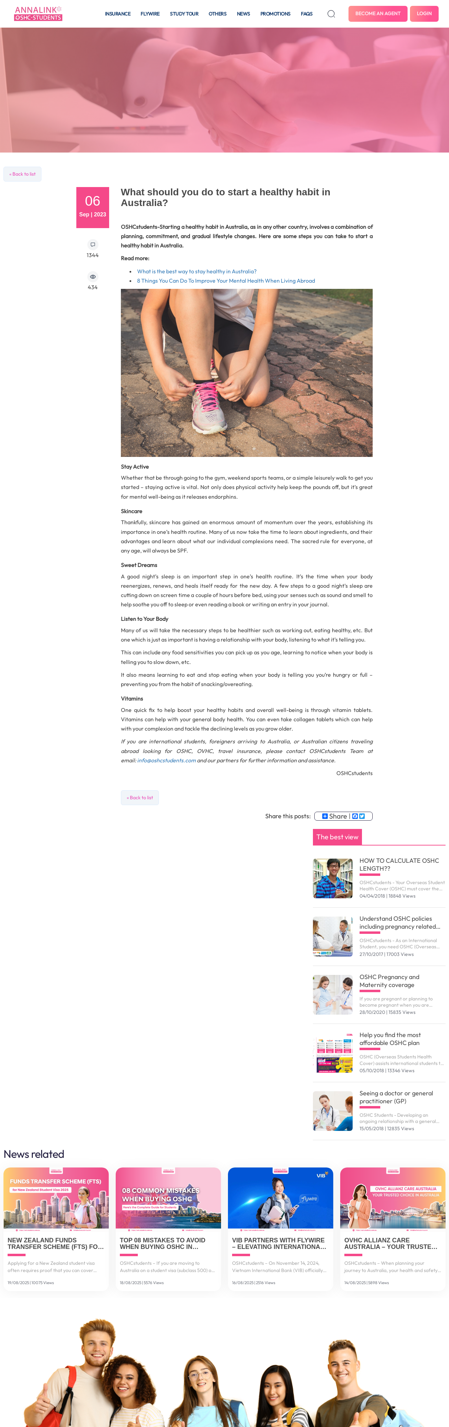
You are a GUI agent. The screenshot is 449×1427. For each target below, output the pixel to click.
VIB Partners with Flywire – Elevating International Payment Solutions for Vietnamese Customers (278, 1244)
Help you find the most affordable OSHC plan (390, 1039)
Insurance (118, 14)
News (243, 14)
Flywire (150, 14)
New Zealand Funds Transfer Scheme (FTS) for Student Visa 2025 (55, 1244)
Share (334, 816)
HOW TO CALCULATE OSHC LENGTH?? (399, 864)
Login (424, 13)
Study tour (184, 14)
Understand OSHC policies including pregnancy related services (398, 922)
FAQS (306, 14)
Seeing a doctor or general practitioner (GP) (396, 1097)
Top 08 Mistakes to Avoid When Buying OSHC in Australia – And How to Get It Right (163, 1244)
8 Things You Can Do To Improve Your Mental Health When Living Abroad (226, 280)
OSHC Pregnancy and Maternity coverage (389, 981)
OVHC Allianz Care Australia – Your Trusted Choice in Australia (390, 1244)
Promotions (275, 14)
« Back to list (22, 174)
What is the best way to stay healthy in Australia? (197, 271)
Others (217, 14)
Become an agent (378, 13)
